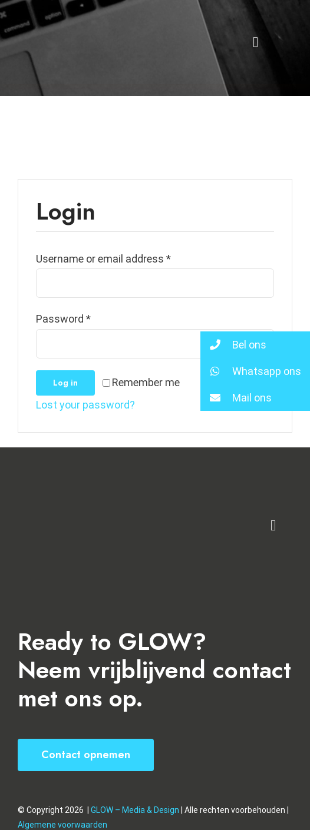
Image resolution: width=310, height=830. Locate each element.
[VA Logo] (76, 494)
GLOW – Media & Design (136, 810)
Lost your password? (85, 405)
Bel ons (233, 344)
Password (63, 319)
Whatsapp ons (250, 371)
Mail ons (236, 397)
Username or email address (103, 259)
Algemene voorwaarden (62, 824)
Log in (65, 383)
